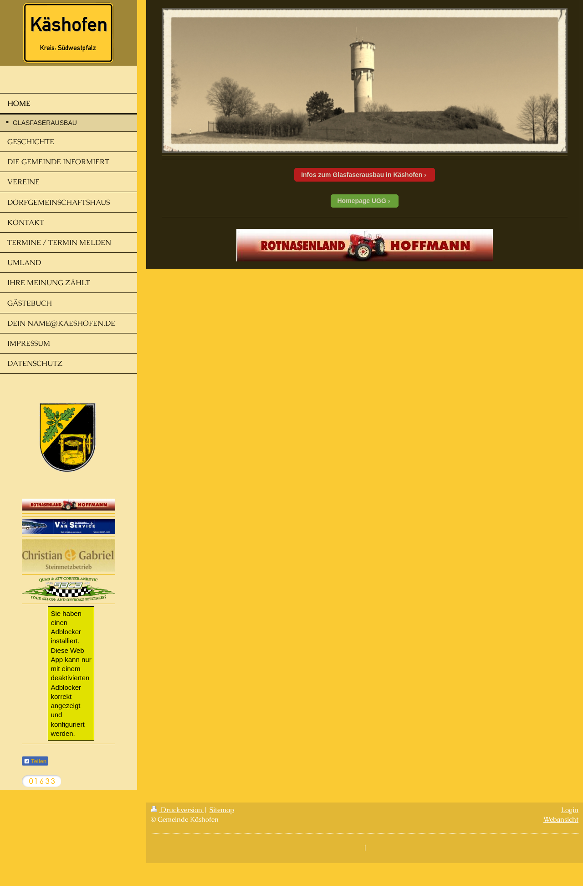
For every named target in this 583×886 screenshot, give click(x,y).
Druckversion (177, 809)
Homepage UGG (362, 200)
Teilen (35, 761)
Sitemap (222, 809)
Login (569, 809)
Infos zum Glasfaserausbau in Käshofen (361, 174)
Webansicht (560, 819)
